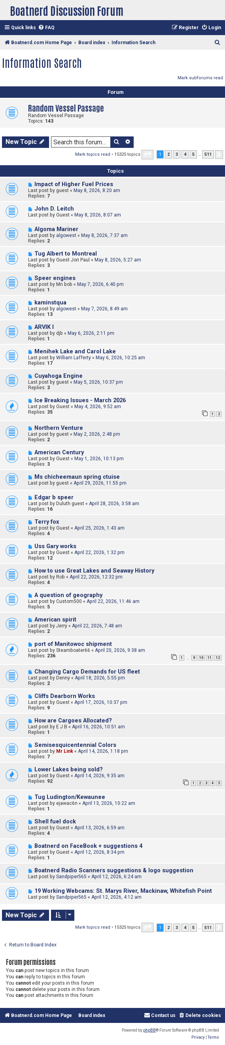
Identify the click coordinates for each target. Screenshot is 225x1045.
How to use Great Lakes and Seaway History (94, 570)
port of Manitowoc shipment (73, 644)
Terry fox (46, 522)
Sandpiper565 (71, 876)
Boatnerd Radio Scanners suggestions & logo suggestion (113, 870)
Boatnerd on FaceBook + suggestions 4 (88, 846)
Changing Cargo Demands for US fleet (87, 671)
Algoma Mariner (56, 229)
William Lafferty (73, 357)
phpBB (149, 1030)
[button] (147, 154)
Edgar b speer (54, 497)
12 (218, 658)
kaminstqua (50, 302)
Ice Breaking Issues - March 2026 (80, 400)
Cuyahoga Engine (58, 376)
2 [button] (168, 154)
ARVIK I (44, 327)
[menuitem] (46, 27)
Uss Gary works (55, 546)
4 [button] (185, 154)
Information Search (42, 62)
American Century (59, 452)
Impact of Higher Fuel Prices (73, 184)
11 (210, 658)
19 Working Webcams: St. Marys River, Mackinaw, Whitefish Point (123, 891)
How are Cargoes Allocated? (73, 720)
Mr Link (64, 751)
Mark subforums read (200, 77)
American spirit (55, 619)
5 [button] (193, 154)
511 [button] (208, 154)
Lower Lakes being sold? (68, 769)
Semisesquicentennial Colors (75, 745)
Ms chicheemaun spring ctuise (77, 477)
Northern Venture (58, 428)
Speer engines (55, 278)
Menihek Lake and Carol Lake (75, 351)
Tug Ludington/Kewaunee (69, 797)
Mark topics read (92, 154)
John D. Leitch (54, 208)
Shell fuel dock (55, 821)
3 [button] (177, 154)
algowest (66, 235)
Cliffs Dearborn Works (64, 696)
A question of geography (68, 595)
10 (201, 658)
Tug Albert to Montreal (65, 253)
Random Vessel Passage (66, 107)
